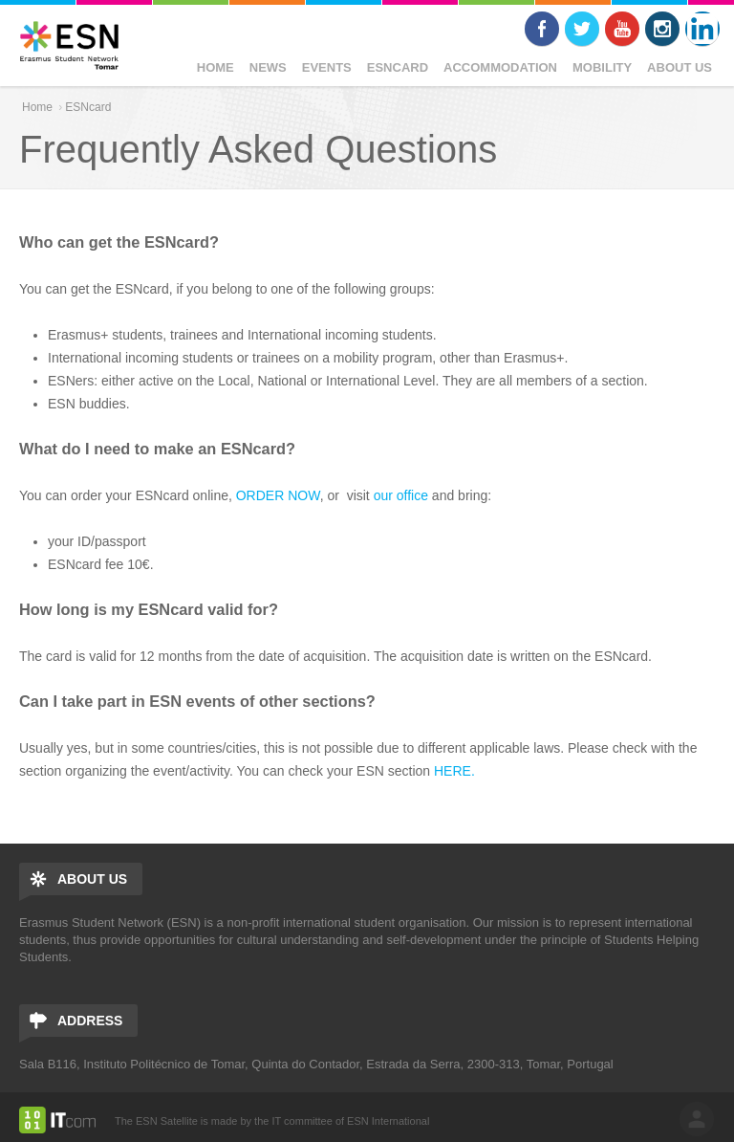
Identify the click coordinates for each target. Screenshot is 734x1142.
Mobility (602, 67)
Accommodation (500, 67)
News (268, 67)
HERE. (454, 771)
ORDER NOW (276, 495)
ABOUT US (679, 67)
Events (327, 67)
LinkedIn (702, 28)
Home (215, 67)
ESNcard (397, 67)
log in (697, 1119)
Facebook (542, 28)
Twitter (582, 28)
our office (401, 495)
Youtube (622, 28)
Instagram (662, 28)
